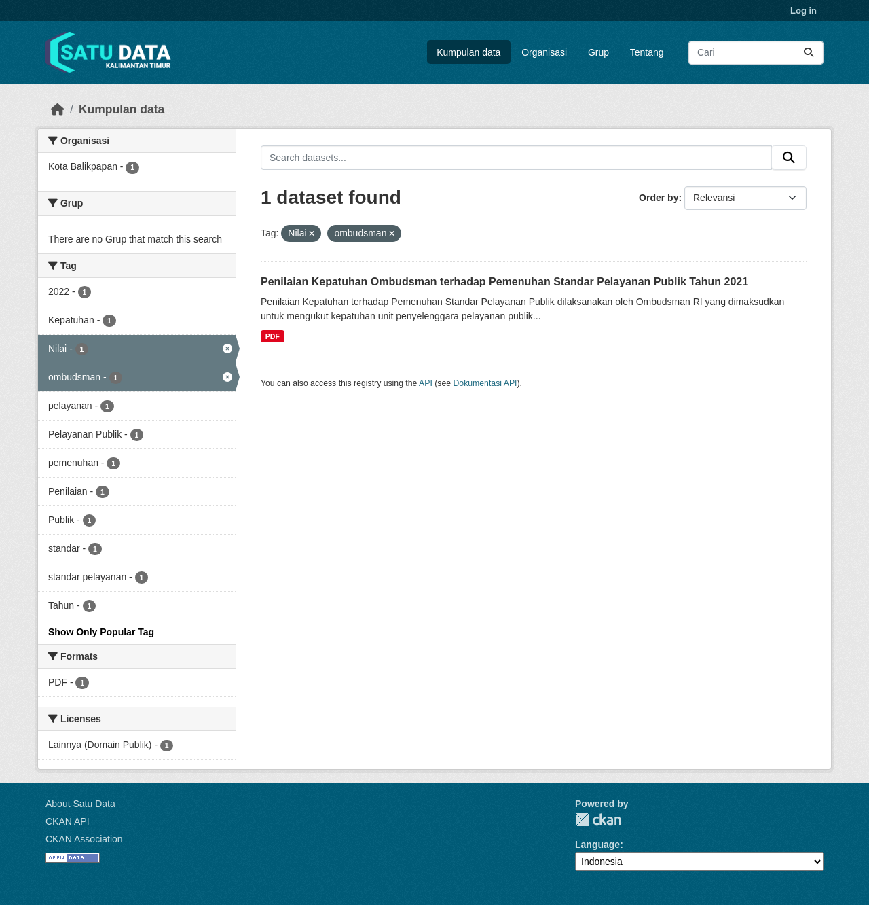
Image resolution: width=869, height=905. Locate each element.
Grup (598, 52)
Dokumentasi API (485, 383)
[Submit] (808, 53)
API (425, 383)
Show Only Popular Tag (101, 631)
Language (597, 844)
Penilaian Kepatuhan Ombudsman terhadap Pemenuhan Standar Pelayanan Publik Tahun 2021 (504, 281)
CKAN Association (84, 839)
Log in (803, 10)
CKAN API (67, 821)
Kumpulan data (468, 52)
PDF (272, 336)
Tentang (647, 52)
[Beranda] (57, 109)
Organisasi (544, 52)
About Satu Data (80, 803)
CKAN (598, 820)
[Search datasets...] (756, 53)
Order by (658, 197)
